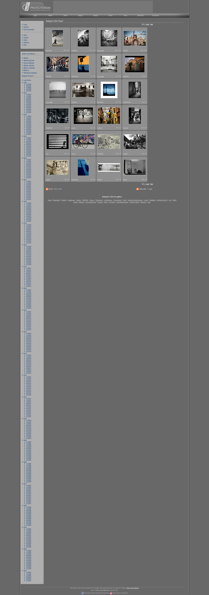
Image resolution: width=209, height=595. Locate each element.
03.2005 (28, 543)
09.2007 (28, 490)
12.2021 (28, 181)
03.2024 (28, 130)
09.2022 (28, 164)
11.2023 (28, 139)
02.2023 (28, 154)
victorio (125, 153)
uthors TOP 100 (29, 60)
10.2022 (28, 162)
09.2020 (28, 207)
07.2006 (28, 515)
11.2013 (28, 356)
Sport (106, 202)
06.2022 (28, 169)
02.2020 (28, 219)
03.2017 (28, 282)
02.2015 (28, 328)
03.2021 (28, 196)
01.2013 (28, 373)
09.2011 (28, 403)
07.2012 (28, 385)
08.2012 (28, 383)
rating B (95, 15)
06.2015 (28, 321)
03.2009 (28, 456)
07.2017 (28, 276)
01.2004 (28, 568)
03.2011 (28, 413)
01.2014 (28, 351)
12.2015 (28, 311)
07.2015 (28, 319)
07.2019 (28, 232)
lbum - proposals (29, 67)
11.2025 (28, 96)
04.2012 (28, 389)
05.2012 (28, 388)
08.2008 (28, 470)
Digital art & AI (162, 200)
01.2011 (28, 416)
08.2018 (28, 253)
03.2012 (28, 391)
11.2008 (28, 465)
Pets (149, 202)
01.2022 (28, 177)
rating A (80, 15)
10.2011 (28, 401)
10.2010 (28, 423)
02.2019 (28, 241)
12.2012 (28, 376)
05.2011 (28, 410)
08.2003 (28, 578)
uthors (26, 58)
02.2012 (28, 393)
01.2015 (28, 329)
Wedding (153, 200)
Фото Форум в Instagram (120, 593)
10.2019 (28, 228)
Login (25, 24)
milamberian (127, 102)
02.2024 (28, 132)
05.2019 (28, 236)
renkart (99, 179)
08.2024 (28, 122)
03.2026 (28, 87)
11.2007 (28, 487)
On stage (112, 202)
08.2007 (28, 492)
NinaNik (74, 102)
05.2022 (28, 171)
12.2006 (28, 507)
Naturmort (99, 200)
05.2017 (28, 279)
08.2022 (28, 166)
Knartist (99, 128)
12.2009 (28, 442)
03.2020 (28, 217)
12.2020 (28, 203)
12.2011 (28, 398)
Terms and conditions (132, 588)
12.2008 (28, 463)
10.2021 (28, 184)
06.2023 (28, 147)
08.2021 (28, 187)
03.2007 (28, 500)
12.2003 (28, 572)
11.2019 (28, 226)
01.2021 (28, 199)
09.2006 (28, 512)
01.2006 (28, 525)
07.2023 (28, 146)
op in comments (29, 63)
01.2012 (28, 394)
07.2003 (28, 580)
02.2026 (28, 89)
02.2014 (28, 349)
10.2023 (28, 141)
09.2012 (28, 381)
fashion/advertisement (135, 200)
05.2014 (28, 344)
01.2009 (28, 460)
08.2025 (28, 101)
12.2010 (28, 420)
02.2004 (28, 567)
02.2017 (28, 284)
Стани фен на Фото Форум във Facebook (96, 593)
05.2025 (28, 105)
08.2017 (28, 274)
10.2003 (28, 575)
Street (50, 200)
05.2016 (28, 301)
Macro (92, 200)
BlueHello (75, 76)
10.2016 (28, 293)
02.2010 (28, 436)
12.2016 (28, 289)
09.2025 (28, 99)
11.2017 (28, 269)
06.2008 (28, 473)
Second (125, 50)
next (147, 24)
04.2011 (28, 411)
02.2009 (28, 458)
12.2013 (28, 355)
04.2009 (28, 455)
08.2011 (28, 405)
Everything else (91, 202)
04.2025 (28, 107)
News (25, 35)
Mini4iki (48, 76)
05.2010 (28, 431)
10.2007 (28, 488)
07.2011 (28, 406)
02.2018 (28, 262)
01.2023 (28, 155)
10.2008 (28, 467)
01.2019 (28, 242)
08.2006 (28, 513)
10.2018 (28, 249)
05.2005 (28, 540)
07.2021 (28, 189)
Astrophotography (122, 202)
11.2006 (28, 508)
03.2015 (28, 326)
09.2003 (28, 577)
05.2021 (28, 192)
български (155, 15)
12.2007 (28, 485)
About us (26, 42)
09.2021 (28, 186)
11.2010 (28, 421)
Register (26, 27)
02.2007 (28, 501)
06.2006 (28, 517)
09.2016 (28, 294)
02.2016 (28, 306)
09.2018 (28, 251)
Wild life (85, 200)
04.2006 (28, 520)
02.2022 (28, 176)
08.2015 (28, 318)
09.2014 (28, 338)
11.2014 (28, 335)
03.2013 (28, 369)
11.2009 (28, 443)
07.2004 (28, 558)
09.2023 (28, 142)
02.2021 (28, 197)
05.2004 (28, 562)
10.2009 (28, 445)
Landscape (71, 200)
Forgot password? (29, 29)
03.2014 (28, 348)
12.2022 (28, 159)
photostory (140, 15)
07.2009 (28, 450)
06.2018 (28, 256)
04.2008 (28, 476)
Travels (100, 202)
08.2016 (28, 296)
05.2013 (28, 366)
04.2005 (28, 542)
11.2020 (28, 204)
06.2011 (28, 408)
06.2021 (28, 191)
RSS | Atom (58, 189)
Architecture (108, 200)
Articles (26, 37)
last (151, 24)
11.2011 (28, 400)
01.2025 (28, 112)
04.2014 (28, 346)
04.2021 (28, 194)
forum (110, 15)
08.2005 (28, 535)
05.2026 (28, 84)
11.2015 (28, 313)
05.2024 (28, 127)
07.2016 (28, 298)
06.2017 (28, 278)
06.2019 (28, 234)
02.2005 (28, 545)
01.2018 (28, 264)
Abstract (81, 202)
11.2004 (28, 552)
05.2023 (28, 149)
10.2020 (28, 206)
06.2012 (28, 386)
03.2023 (28, 152)
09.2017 (28, 273)
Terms (25, 40)
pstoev (74, 128)
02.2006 (28, 523)
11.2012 (28, 378)
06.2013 (28, 364)
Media (50, 15)
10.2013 (28, 358)
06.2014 (28, 343)
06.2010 (28, 430)
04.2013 (28, 368)
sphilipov (74, 50)
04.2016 (28, 303)
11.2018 (28, 248)
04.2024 (28, 129)
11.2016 (28, 291)
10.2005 (28, 532)
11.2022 (28, 161)
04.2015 (28, 324)
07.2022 (28, 167)
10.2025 (28, 97)
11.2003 (28, 574)
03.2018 (28, 261)
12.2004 (28, 550)
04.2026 (28, 85)
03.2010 (28, 435)
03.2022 (28, 174)
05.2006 (28, 518)
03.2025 (28, 109)
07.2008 (28, 471)
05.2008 (28, 475)
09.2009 (28, 446)
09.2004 (28, 555)
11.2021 (28, 182)
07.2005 (28, 537)
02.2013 (28, 371)
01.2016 (28, 307)
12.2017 (28, 268)
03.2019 (28, 239)
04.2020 (28, 216)
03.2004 (28, 565)
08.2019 (28, 231)
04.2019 (28, 237)
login (35, 15)
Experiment (117, 200)
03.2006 (28, 521)
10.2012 (28, 380)
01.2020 (28, 221)
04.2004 (28, 563)
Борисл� (100, 50)
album (65, 15)
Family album (134, 202)
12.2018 (28, 246)
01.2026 (28, 90)
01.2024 (28, 134)
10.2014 (28, 336)
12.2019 (28, 224)
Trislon (48, 179)
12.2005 (28, 528)
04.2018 (28, 259)
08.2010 (28, 426)
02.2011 (28, 414)
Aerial (146, 200)
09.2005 (28, 533)
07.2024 (28, 124)
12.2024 (28, 116)
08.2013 (28, 361)
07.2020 (28, 211)
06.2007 (28, 495)
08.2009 (28, 448)
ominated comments (30, 72)
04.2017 (28, 281)
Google (149, 189)
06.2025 (28, 104)
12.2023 (28, 137)
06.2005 (28, 538)
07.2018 (28, 254)
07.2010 (28, 428)
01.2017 (28, 286)
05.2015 (28, 323)
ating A (26, 70)
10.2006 (28, 510)
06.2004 (28, 560)
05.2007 (28, 496)
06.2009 (28, 451)
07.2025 (28, 102)
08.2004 (28, 557)
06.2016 (28, 299)
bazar (125, 15)
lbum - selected (29, 65)
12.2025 (28, 94)
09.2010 (28, 425)
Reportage (56, 200)
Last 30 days (27, 80)
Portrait (64, 200)
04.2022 (28, 172)
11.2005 (28, 530)
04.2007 (28, 498)
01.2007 (28, 503)
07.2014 (28, 341)
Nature (79, 200)
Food (125, 200)
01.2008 (28, 481)
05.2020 (28, 214)
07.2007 (28, 493)
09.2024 (28, 121)
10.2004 (28, 553)
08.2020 (28, 209)
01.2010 (28, 438)
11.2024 (28, 117)
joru (47, 153)
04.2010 (28, 433)
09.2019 (28, 229)
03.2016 (28, 304)
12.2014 (28, 333)
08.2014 (28, 339)
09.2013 (28, 360)
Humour (143, 202)
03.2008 (28, 478)
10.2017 (28, 271)
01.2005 (28, 546)
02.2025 (28, 110)
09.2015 (28, 316)
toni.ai (74, 153)
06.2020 (28, 212)
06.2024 (28, 126)
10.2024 (28, 119)
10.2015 (28, 314)
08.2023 (28, 144)
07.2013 (28, 363)
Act (170, 200)
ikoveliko (49, 50)
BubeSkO (100, 153)
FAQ (25, 44)
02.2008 (28, 480)
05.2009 (28, 453)
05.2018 (28, 257)
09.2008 (28, 468)
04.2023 (28, 151)
